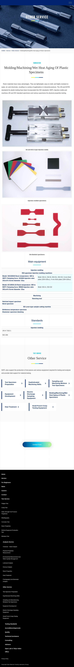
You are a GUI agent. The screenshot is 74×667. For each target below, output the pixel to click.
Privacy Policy (4, 658)
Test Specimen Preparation (10, 591)
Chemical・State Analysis (10, 546)
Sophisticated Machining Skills (11, 596)
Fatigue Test (4, 503)
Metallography (5, 518)
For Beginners (6, 482)
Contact (4, 494)
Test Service (5, 499)
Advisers (8, 644)
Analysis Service (8, 542)
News (3, 486)
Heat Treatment (7, 575)
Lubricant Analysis (8, 563)
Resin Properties (6, 526)
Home (3, 474)
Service (8, 50)
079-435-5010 (25, 456)
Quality (7, 632)
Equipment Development (9, 606)
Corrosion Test (5, 522)
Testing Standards (11, 624)
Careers (4, 490)
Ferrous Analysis (7, 567)
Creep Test (4, 507)
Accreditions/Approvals (12, 628)
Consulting (8, 640)
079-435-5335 (55, 456)
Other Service (15, 50)
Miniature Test (5, 536)
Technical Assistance (12, 636)
